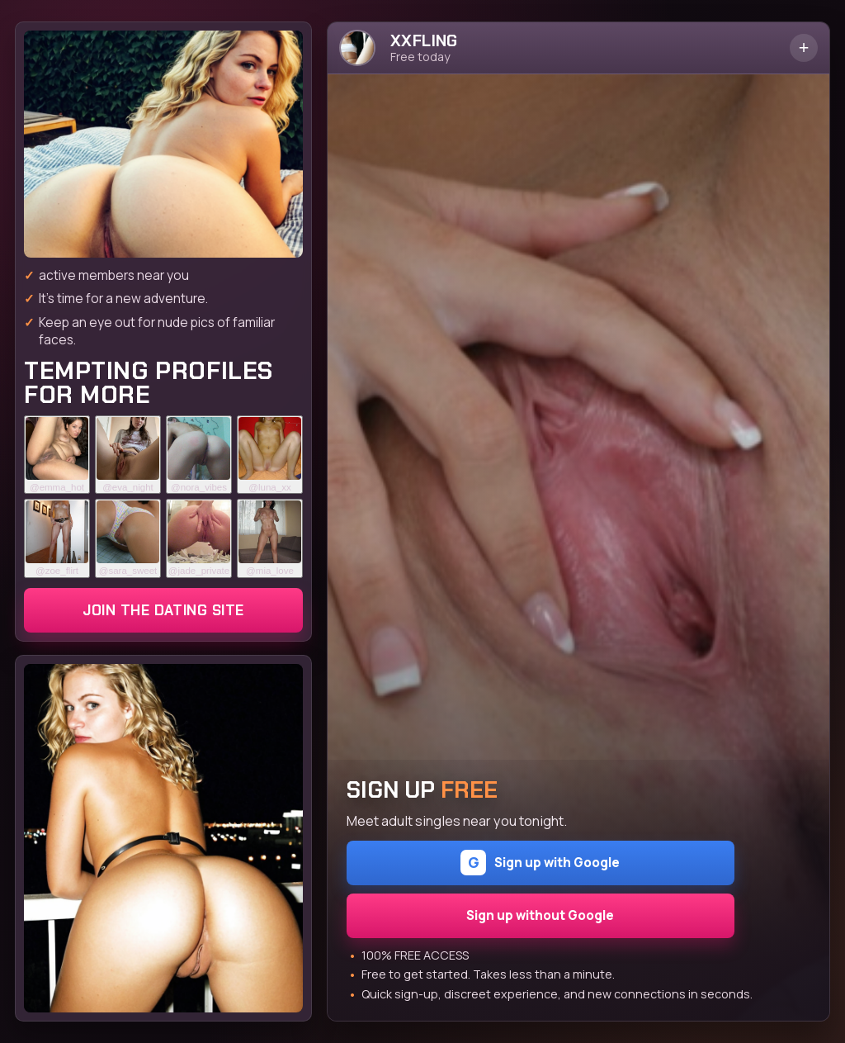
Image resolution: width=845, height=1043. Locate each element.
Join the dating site (163, 610)
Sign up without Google (540, 915)
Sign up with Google (540, 862)
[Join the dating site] (163, 144)
